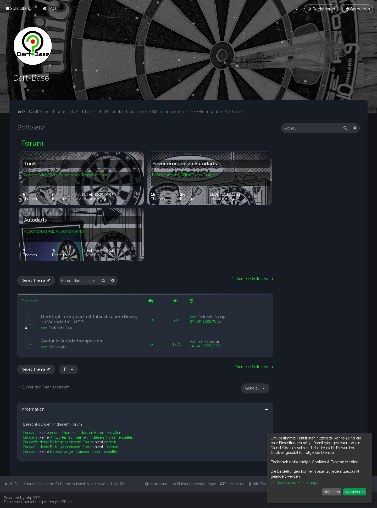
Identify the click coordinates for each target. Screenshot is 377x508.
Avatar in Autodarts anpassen (71, 340)
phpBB (31, 498)
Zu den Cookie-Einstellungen (295, 483)
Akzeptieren (355, 492)
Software (31, 127)
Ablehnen (332, 492)
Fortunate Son (60, 328)
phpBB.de (63, 502)
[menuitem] (49, 8)
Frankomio (57, 347)
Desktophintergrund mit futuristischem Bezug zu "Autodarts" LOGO (89, 319)
